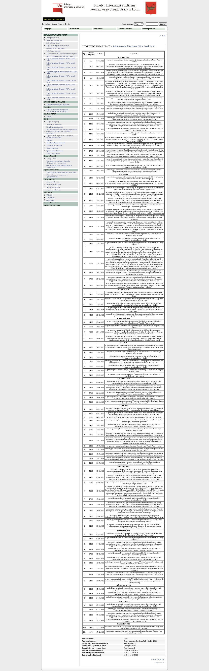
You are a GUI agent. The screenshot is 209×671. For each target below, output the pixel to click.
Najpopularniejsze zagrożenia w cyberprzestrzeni (57, 176)
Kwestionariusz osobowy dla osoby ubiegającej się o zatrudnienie (58, 162)
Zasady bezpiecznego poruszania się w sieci (61, 172)
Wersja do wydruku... (158, 659)
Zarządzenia (50, 198)
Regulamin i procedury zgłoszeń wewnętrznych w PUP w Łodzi (57, 110)
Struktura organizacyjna (54, 40)
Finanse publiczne (52, 148)
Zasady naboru (51, 159)
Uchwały (49, 195)
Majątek (49, 140)
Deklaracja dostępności (54, 124)
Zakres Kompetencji (53, 43)
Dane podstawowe (52, 38)
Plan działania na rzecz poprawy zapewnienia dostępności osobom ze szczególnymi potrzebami (61, 131)
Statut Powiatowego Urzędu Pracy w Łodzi (60, 56)
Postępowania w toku (53, 184)
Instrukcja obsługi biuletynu (55, 143)
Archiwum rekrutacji (53, 190)
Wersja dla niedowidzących (54, 19)
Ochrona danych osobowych (55, 48)
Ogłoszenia (50, 200)
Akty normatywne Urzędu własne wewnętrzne (61, 54)
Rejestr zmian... (160, 663)
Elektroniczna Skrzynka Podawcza (58, 105)
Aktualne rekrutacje (53, 182)
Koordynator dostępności (54, 127)
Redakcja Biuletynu (53, 153)
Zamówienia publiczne (54, 145)
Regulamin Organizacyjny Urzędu (57, 46)
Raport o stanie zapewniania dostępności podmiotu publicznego (59, 136)
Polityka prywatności (53, 51)
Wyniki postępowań (53, 187)
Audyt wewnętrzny (52, 122)
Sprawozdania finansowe (54, 151)
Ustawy (49, 116)
